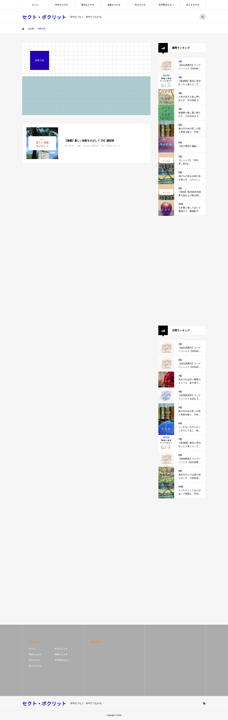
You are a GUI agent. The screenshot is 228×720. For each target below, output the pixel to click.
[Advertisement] (182, 270)
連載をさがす (114, 4)
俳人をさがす (192, 4)
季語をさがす (87, 4)
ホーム (35, 4)
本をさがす (140, 4)
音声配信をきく (166, 4)
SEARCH (203, 17)
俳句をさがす (61, 4)
